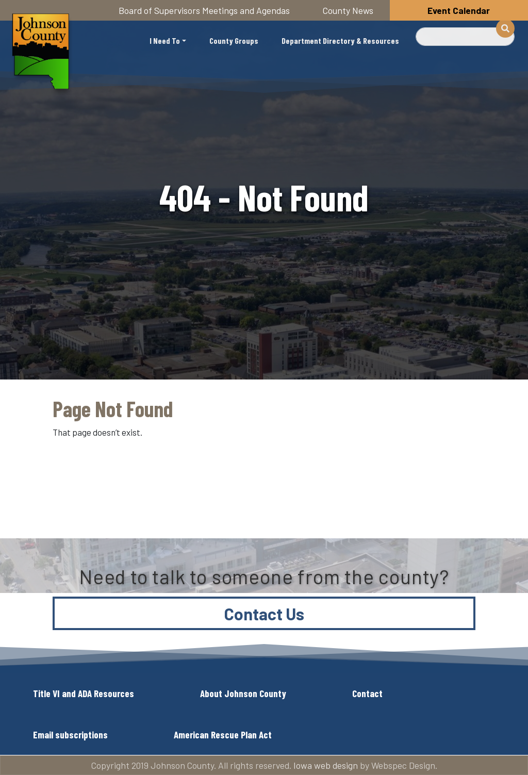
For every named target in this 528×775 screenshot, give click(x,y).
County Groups (233, 40)
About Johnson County (243, 693)
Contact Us (264, 613)
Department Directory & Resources (340, 40)
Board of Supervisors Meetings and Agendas (204, 10)
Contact (367, 693)
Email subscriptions (70, 734)
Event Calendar (458, 10)
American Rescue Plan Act (223, 734)
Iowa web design (325, 765)
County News (348, 10)
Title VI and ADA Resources (83, 693)
